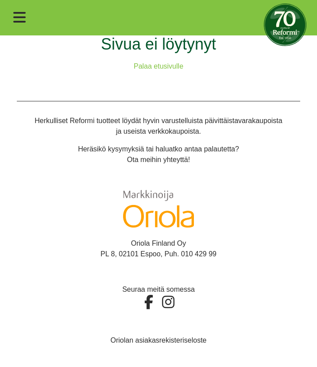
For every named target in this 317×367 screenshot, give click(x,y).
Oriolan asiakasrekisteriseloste (159, 340)
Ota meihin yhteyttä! (158, 159)
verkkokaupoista (173, 131)
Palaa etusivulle (158, 66)
